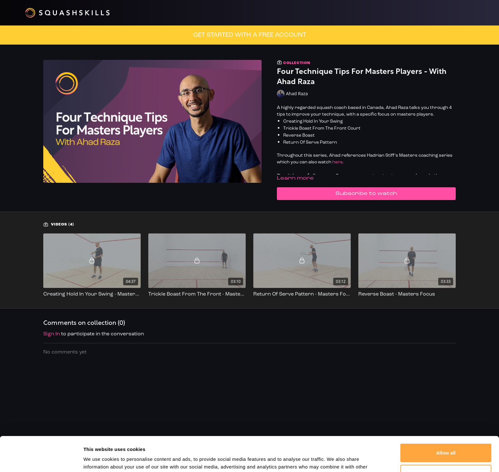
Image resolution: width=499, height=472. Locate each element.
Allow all (446, 420)
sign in (51, 334)
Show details (98, 459)
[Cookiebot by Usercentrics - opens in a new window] (41, 459)
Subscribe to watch (366, 193)
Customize (446, 441)
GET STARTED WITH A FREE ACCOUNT (249, 35)
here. (338, 162)
